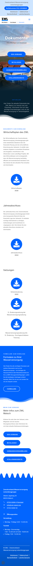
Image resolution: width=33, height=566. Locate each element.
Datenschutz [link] (24, 11)
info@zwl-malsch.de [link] (14, 505)
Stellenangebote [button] (16, 77)
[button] (29, 19)
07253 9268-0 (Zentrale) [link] (15, 502)
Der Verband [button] (16, 54)
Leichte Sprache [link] (24, 14)
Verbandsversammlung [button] (16, 70)
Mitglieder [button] (16, 62)
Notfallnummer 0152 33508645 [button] (16, 8)
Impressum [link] (14, 11)
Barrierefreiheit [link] (12, 14)
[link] (5, 19)
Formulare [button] (11, 389)
